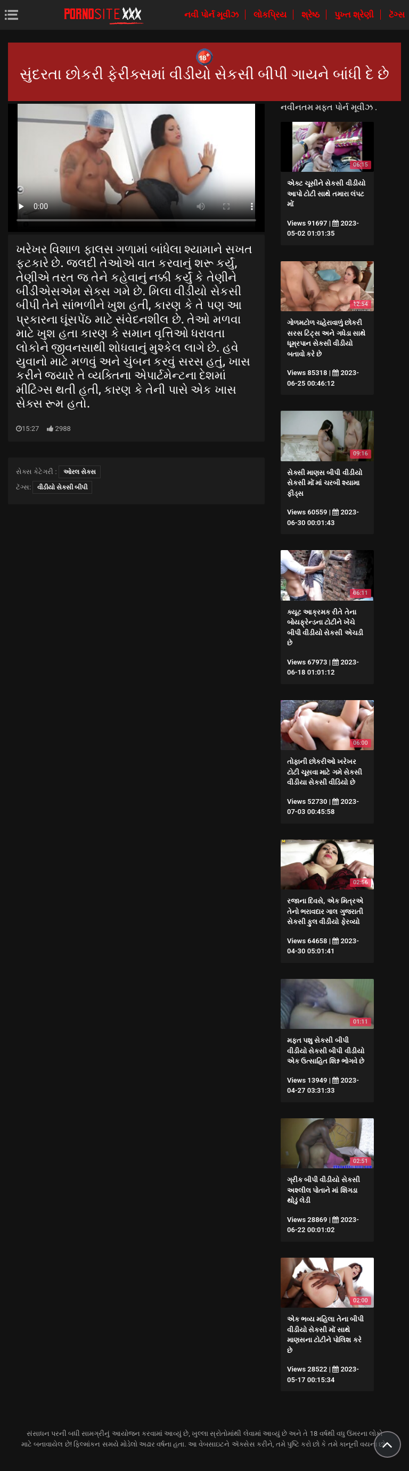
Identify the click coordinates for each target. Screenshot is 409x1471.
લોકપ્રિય (271, 15)
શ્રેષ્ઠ (311, 15)
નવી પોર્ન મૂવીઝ (212, 15)
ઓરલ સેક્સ (79, 472)
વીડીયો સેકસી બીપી (62, 487)
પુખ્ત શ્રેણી (355, 15)
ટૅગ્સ (397, 15)
